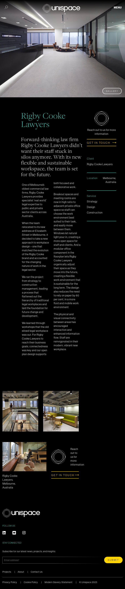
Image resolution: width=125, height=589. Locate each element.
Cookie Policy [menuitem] (31, 582)
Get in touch (98, 142)
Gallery (112, 91)
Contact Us (36, 572)
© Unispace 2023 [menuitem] (88, 582)
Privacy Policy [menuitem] (9, 582)
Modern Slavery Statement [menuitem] (58, 582)
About (21, 572)
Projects (6, 572)
